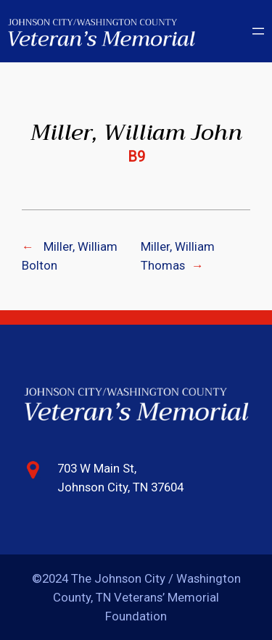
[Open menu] (258, 31)
